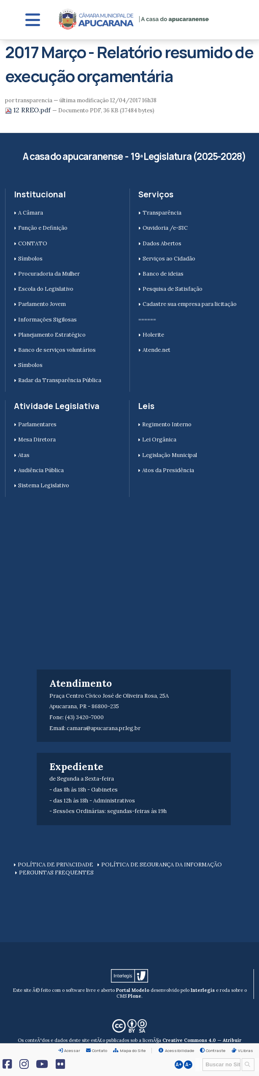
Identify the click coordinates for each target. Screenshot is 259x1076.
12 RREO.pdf (28, 110)
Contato (99, 1050)
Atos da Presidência (168, 470)
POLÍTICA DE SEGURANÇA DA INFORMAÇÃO (161, 864)
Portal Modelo (132, 990)
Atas (24, 455)
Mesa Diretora (37, 439)
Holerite (153, 334)
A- (188, 1064)
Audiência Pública (41, 470)
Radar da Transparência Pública (59, 380)
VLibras (245, 1050)
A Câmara (30, 212)
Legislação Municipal (169, 455)
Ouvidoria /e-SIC (165, 227)
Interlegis (203, 990)
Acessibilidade (179, 1050)
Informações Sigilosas (47, 319)
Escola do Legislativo (45, 288)
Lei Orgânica (159, 439)
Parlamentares (37, 424)
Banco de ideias (163, 273)
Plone (134, 996)
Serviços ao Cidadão (169, 258)
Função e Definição (42, 227)
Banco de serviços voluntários (57, 349)
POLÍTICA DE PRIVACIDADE (55, 864)
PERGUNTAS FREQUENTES (56, 872)
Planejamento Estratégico (52, 334)
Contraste (215, 1050)
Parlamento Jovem (42, 304)
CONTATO (32, 243)
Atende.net (156, 349)
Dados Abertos (162, 243)
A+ (178, 1064)
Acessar (72, 1050)
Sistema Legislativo (43, 485)
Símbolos (30, 258)
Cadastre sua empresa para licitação (190, 304)
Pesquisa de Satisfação (172, 288)
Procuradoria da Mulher (49, 273)
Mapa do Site (133, 1050)
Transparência (162, 212)
